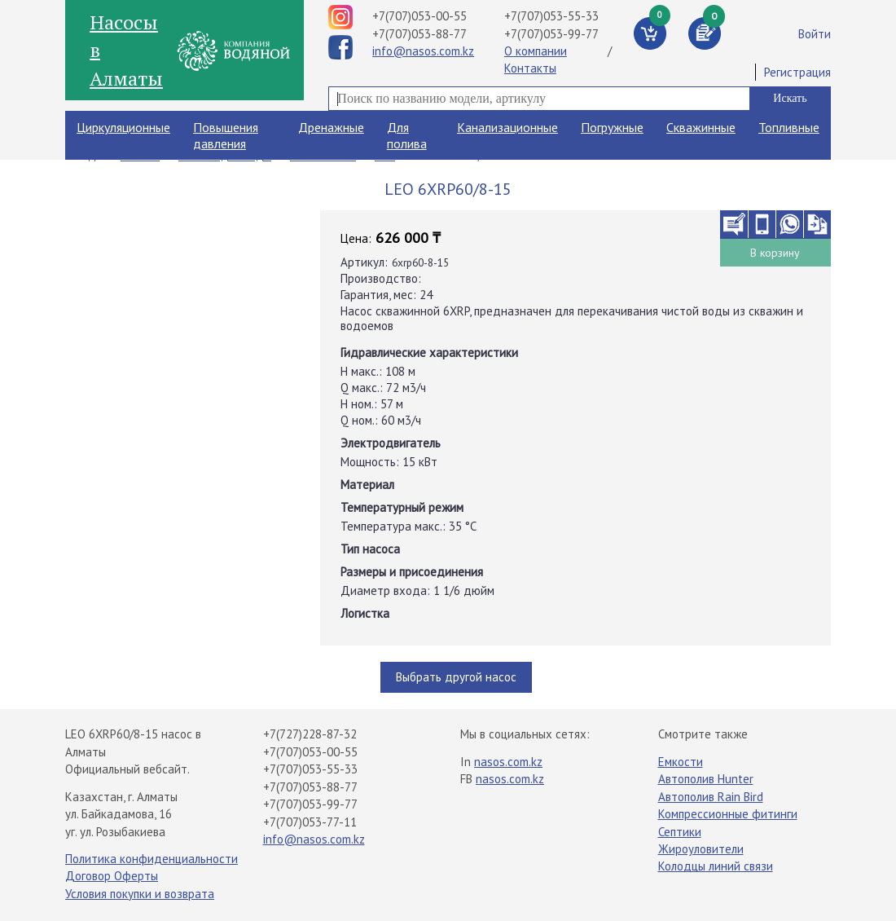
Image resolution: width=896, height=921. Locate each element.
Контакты (530, 68)
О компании (535, 51)
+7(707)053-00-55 (419, 16)
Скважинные (701, 127)
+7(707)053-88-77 (419, 34)
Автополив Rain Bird (710, 796)
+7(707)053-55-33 (551, 16)
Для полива (407, 135)
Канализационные (507, 127)
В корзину (775, 252)
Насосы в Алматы (126, 50)
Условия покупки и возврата (139, 893)
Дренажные (331, 127)
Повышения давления (225, 135)
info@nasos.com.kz (423, 51)
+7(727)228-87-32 (310, 734)
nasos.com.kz (508, 761)
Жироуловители (701, 849)
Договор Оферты (111, 876)
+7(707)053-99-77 (551, 34)
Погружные (612, 127)
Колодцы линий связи (715, 866)
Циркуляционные (123, 127)
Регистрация (797, 72)
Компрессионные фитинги (727, 814)
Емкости (680, 761)
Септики (679, 831)
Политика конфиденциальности (151, 858)
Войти (814, 34)
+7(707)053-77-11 (310, 822)
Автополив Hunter (705, 779)
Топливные (788, 127)
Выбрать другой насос (456, 677)
